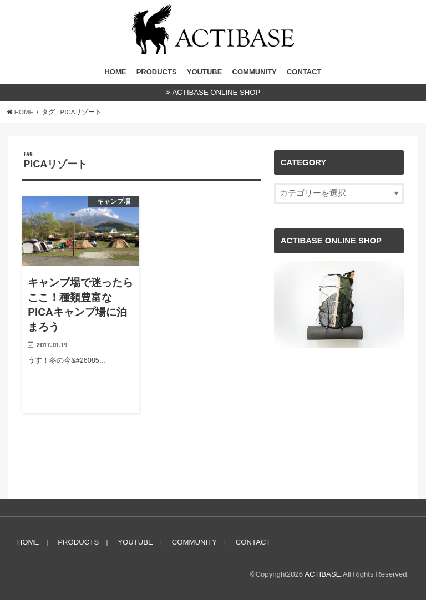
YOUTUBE (204, 72)
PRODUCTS (156, 72)
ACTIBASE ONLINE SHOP (217, 92)
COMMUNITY (254, 72)
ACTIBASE (323, 574)
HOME (115, 72)
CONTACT (304, 72)
